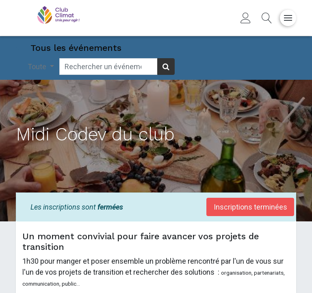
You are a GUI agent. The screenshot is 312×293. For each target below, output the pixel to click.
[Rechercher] (166, 66)
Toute (38, 66)
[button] (267, 18)
